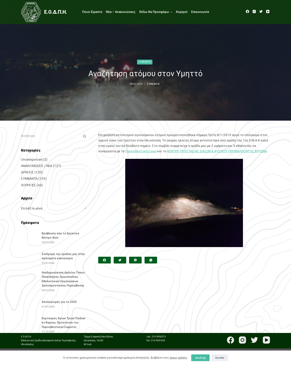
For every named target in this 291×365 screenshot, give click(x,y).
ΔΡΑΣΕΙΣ (27, 172)
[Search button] (84, 136)
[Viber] (135, 260)
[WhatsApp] (151, 260)
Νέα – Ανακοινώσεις (120, 12)
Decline (219, 357)
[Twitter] (261, 11)
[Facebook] (247, 11)
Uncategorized (31, 159)
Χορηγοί (182, 12)
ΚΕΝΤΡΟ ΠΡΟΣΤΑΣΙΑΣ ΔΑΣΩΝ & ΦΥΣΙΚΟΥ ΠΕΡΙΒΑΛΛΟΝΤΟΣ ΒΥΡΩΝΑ (217, 151)
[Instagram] (254, 11)
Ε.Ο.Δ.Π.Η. (55, 12)
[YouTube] (267, 11)
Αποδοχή (200, 357)
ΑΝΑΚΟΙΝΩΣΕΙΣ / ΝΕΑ (36, 166)
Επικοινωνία (200, 12)
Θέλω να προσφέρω (155, 12)
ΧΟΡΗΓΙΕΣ (28, 185)
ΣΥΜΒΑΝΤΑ (145, 61)
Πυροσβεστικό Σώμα (140, 151)
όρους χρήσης (178, 357)
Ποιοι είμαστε (92, 12)
